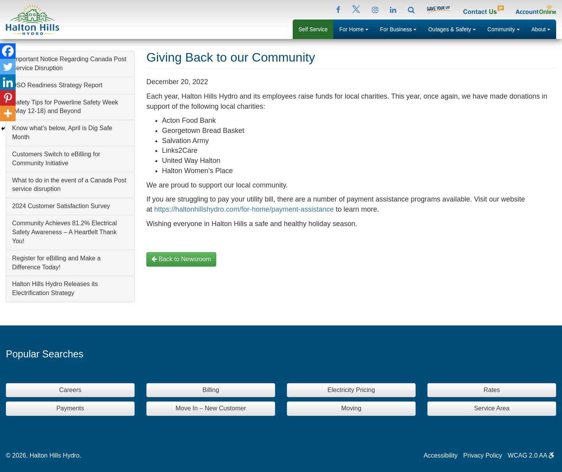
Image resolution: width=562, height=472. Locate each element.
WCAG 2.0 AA (531, 455)
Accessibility (440, 455)
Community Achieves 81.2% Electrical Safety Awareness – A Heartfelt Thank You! (64, 232)
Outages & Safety (455, 28)
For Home (356, 28)
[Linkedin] (8, 82)
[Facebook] (8, 51)
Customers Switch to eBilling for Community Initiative (56, 158)
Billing (211, 390)
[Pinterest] (8, 98)
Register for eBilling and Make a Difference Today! (56, 262)
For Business (401, 28)
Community (506, 28)
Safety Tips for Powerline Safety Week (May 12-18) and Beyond (65, 107)
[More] (8, 113)
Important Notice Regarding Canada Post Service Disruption (69, 63)
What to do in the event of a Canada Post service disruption (69, 185)
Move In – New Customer (211, 408)
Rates (492, 390)
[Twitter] (8, 66)
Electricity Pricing (351, 390)
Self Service (313, 29)
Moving (351, 408)
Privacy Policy (482, 455)
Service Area (492, 408)
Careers (70, 390)
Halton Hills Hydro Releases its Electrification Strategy (55, 288)
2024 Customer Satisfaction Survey (61, 206)
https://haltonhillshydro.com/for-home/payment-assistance (245, 209)
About (544, 28)
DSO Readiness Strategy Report (57, 85)
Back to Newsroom (181, 259)
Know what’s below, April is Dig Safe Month (62, 132)
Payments (70, 408)
